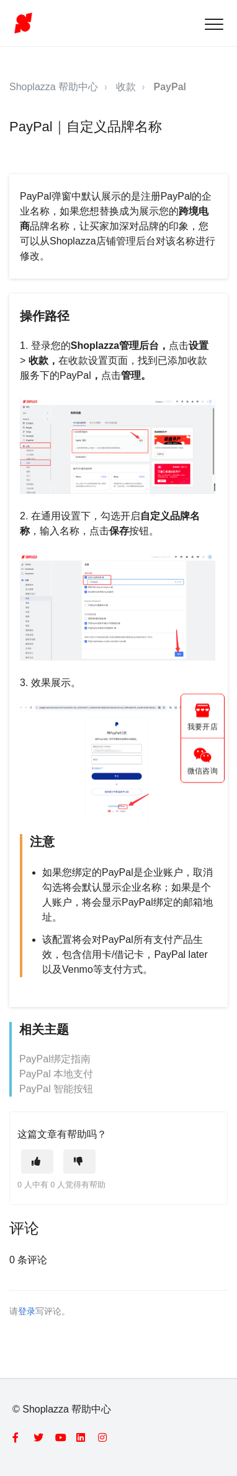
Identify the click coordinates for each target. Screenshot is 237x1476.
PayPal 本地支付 (56, 1074)
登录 (26, 1311)
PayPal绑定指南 (55, 1059)
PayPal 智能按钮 (56, 1089)
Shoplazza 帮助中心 (53, 86)
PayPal (170, 86)
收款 (126, 86)
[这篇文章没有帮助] (79, 1161)
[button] (214, 24)
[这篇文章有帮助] (37, 1161)
